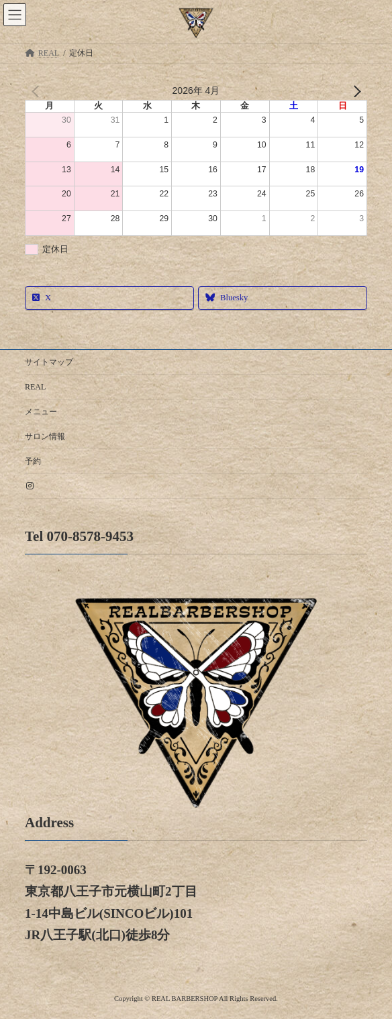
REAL (35, 387)
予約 (33, 461)
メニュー (41, 411)
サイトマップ (49, 362)
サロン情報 (45, 436)
